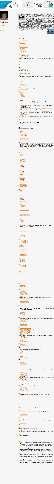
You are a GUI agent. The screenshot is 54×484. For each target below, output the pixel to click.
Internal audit (29, 116)
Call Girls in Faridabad (22, 124)
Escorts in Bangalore (22, 362)
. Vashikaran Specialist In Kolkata (26, 101)
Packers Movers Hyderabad (23, 423)
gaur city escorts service (22, 208)
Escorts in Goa (21, 356)
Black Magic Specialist (22, 159)
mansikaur (21, 296)
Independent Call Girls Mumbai (23, 382)
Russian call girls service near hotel (24, 240)
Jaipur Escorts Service (22, 95)
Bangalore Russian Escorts (23, 364)
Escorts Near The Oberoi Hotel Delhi (24, 301)
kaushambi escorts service (23, 207)
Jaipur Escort (21, 92)
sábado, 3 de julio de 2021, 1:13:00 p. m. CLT (24, 345)
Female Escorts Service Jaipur (23, 133)
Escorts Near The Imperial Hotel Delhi (24, 298)
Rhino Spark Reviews (22, 374)
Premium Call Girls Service (23, 246)
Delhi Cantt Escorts (22, 337)
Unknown (21, 37)
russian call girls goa (22, 190)
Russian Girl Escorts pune (23, 254)
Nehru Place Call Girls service (23, 235)
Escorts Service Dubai (22, 230)
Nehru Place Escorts (22, 338)
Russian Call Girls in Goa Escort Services (38, 67)
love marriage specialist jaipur (23, 184)
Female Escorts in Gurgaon (23, 123)
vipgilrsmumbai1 (22, 376)
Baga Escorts (21, 354)
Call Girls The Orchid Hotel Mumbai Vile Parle (25, 323)
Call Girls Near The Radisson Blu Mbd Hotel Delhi (25, 328)
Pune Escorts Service (22, 344)
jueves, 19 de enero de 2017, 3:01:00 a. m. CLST (24, 56)
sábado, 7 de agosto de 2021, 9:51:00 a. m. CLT (24, 375)
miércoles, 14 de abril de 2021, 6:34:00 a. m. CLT (24, 341)
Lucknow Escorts (22, 98)
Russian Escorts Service (22, 136)
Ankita (20, 270)
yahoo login (34, 88)
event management (22, 407)
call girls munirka (22, 220)
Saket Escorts (21, 339)
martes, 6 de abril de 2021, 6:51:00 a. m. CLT (24, 333)
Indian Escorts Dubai (22, 228)
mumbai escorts (21, 152)
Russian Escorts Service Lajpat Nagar (24, 272)
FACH (44, 21)
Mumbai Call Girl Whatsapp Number (24, 314)
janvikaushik (21, 334)
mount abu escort (46, 149)
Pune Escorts (21, 171)
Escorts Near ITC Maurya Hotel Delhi (24, 302)
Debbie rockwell (22, 419)
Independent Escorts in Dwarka (23, 271)
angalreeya (21, 151)
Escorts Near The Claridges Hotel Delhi (24, 299)
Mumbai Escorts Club (22, 49)
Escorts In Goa (21, 198)
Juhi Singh (21, 66)
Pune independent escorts (23, 343)
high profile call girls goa (22, 397)
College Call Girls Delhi (22, 233)
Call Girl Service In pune (22, 253)
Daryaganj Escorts (22, 336)
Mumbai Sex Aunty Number (23, 313)
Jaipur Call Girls (21, 94)
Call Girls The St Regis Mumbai (23, 324)
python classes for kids (22, 413)
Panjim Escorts (21, 352)
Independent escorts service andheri (24, 243)
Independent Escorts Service (23, 134)
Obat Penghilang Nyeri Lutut (23, 81)
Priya (20, 245)
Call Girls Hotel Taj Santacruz (23, 322)
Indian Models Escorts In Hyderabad (24, 293)
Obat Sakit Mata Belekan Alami (23, 82)
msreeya (21, 384)
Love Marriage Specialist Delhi (23, 185)
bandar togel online (22, 442)
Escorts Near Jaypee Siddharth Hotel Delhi (24, 300)
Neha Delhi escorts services (23, 39)
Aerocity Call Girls (22, 236)
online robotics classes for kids (23, 414)
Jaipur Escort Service (22, 96)
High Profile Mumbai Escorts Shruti (24, 51)
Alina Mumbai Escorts (22, 48)
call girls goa (21, 395)
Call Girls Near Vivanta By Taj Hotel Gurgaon (25, 332)
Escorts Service (21, 131)
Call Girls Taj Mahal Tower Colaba (23, 319)
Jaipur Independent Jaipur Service (23, 135)
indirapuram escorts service (23, 206)
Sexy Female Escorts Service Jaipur (24, 139)
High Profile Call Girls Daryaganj (23, 273)
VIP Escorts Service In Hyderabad (23, 291)
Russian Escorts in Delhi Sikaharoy (24, 47)
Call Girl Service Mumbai (22, 283)
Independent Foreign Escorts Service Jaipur (24, 138)
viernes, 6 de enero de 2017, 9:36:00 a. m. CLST (24, 40)
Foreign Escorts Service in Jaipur (23, 137)
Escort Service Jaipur (22, 130)
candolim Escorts (22, 353)
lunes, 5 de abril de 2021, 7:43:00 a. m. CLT (23, 325)
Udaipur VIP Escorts (22, 148)
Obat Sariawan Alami (22, 84)
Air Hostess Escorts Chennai (23, 389)
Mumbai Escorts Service (22, 312)
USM (36, 22)
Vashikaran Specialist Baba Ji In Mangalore (24, 213)
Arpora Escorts (21, 355)
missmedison (21, 358)
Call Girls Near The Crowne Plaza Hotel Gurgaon (25, 331)
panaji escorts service (22, 178)
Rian (20, 406)
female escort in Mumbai (22, 43)
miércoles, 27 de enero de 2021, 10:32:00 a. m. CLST (24, 295)
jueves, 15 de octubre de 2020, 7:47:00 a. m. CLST (24, 201)
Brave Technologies (22, 69)
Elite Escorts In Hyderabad (23, 292)
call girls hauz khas (22, 221)
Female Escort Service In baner (23, 255)
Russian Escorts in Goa (22, 351)
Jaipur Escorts (21, 93)
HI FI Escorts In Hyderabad (23, 290)
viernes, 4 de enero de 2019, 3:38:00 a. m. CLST (24, 114)
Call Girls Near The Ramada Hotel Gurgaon (24, 330)
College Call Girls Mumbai (23, 380)
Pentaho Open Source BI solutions (3, 31)
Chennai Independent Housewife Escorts (24, 390)
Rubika (21, 115)
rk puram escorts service (22, 205)
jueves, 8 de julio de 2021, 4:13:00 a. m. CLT (24, 357)
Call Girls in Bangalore (22, 365)
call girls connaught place (22, 219)
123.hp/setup (27, 417)
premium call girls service (22, 259)
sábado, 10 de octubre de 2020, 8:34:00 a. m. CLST (24, 175)
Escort (20, 132)
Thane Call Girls (21, 381)
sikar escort (38, 146)
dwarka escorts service (22, 209)
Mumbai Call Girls (22, 378)
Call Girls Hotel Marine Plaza (23, 321)
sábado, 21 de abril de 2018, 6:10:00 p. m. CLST (24, 89)
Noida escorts (21, 165)
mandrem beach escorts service (23, 197)
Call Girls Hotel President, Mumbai (23, 320)
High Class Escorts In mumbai (23, 265)
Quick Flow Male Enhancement (23, 373)
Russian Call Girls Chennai (23, 387)
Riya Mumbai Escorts (22, 50)
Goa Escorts (21, 179)
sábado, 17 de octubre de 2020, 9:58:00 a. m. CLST (24, 210)
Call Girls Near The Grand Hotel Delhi (24, 327)
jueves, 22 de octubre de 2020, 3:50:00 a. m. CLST (24, 231)
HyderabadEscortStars (22, 288)
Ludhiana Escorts (22, 97)
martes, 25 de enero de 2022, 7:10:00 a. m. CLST (24, 415)
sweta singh (21, 118)
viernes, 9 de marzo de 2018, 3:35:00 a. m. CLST (24, 85)
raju (20, 430)
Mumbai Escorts (22, 282)
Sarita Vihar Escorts (22, 340)
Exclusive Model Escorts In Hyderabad (24, 294)
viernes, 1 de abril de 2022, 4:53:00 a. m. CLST (24, 429)
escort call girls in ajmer (27, 145)
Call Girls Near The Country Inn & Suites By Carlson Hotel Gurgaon (27, 329)
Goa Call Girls (21, 180)
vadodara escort (24, 144)
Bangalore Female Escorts (23, 363)
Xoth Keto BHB (21, 372)
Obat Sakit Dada (22, 83)
